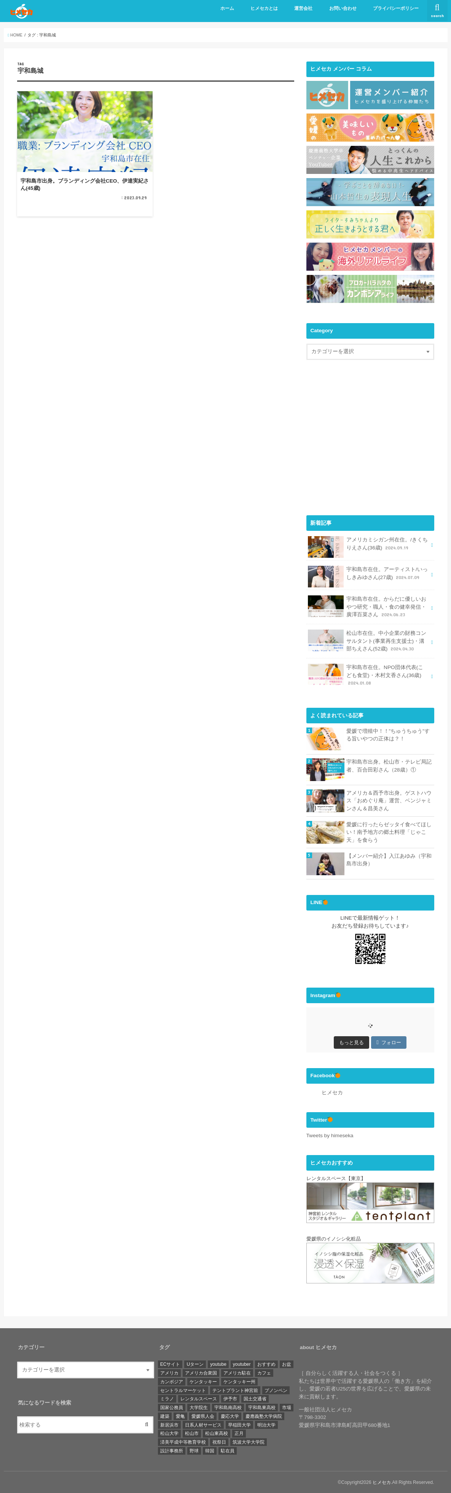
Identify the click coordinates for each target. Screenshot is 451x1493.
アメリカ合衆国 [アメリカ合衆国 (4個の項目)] (201, 1372)
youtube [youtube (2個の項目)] (218, 1364)
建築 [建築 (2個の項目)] (164, 1416)
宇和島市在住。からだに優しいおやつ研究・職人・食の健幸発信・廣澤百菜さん (367, 606)
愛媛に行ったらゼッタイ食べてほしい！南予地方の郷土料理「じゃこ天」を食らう (389, 832)
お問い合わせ (343, 8)
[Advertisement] (370, 444)
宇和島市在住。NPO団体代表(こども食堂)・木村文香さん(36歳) (366, 674)
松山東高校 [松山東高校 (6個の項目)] (216, 1433)
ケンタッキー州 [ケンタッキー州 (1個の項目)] (239, 1381)
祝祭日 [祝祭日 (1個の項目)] (219, 1441)
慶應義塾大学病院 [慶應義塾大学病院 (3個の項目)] (263, 1416)
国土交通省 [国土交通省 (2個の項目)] (255, 1398)
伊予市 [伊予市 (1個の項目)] (230, 1398)
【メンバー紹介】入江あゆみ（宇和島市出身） (389, 859)
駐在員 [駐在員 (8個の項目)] (227, 1450)
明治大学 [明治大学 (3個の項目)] (266, 1424)
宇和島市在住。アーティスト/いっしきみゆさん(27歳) (368, 575)
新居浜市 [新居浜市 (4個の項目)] (169, 1424)
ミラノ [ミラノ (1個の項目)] (167, 1398)
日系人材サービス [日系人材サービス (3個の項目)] (203, 1424)
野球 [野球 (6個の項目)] (194, 1450)
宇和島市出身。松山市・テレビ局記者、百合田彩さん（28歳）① (389, 765)
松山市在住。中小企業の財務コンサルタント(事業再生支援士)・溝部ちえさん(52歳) (367, 640)
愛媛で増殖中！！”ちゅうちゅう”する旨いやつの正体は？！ (388, 735)
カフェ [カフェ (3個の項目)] (264, 1372)
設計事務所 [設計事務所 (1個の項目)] (171, 1450)
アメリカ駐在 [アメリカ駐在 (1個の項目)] (237, 1372)
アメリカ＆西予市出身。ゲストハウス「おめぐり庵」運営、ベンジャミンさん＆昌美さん (389, 800)
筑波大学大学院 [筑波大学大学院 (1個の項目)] (249, 1441)
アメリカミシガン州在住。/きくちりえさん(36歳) (368, 546)
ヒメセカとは (264, 8)
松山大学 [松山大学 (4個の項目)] (169, 1433)
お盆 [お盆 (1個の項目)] (286, 1364)
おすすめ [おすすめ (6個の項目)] (266, 1364)
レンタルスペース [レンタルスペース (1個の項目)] (198, 1398)
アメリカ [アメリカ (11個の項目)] (169, 1372)
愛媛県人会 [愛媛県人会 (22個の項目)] (202, 1416)
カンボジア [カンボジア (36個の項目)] (171, 1381)
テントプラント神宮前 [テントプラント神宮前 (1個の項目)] (235, 1390)
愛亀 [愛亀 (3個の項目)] (180, 1416)
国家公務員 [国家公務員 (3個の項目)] (171, 1407)
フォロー (388, 1042)
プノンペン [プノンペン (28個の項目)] (276, 1390)
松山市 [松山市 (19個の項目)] (192, 1433)
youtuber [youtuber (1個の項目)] (242, 1364)
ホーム (227, 8)
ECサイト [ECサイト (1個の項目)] (170, 1364)
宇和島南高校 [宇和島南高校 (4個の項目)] (228, 1407)
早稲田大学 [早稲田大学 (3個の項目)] (239, 1424)
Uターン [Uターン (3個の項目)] (195, 1364)
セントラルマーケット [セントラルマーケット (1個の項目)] (183, 1390)
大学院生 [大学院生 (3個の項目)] (199, 1407)
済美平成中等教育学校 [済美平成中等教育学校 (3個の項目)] (183, 1441)
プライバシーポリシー (396, 8)
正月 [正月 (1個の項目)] (239, 1433)
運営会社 (303, 8)
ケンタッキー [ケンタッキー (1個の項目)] (203, 1381)
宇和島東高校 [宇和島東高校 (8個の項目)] (262, 1407)
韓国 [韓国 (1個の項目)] (209, 1450)
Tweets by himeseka (330, 1135)
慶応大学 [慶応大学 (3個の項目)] (230, 1416)
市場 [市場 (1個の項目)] (286, 1407)
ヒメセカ (332, 1092)
